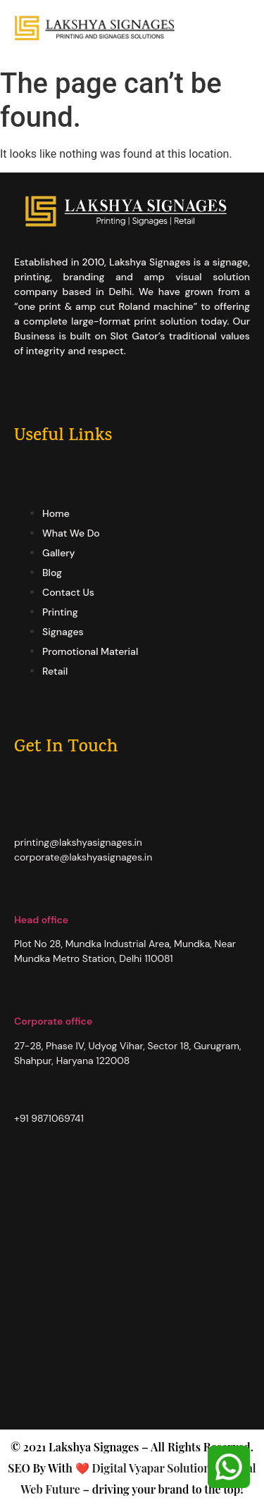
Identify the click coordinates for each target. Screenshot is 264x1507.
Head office (41, 919)
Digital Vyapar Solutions (152, 1468)
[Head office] (21, 896)
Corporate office (53, 1021)
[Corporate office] (21, 998)
